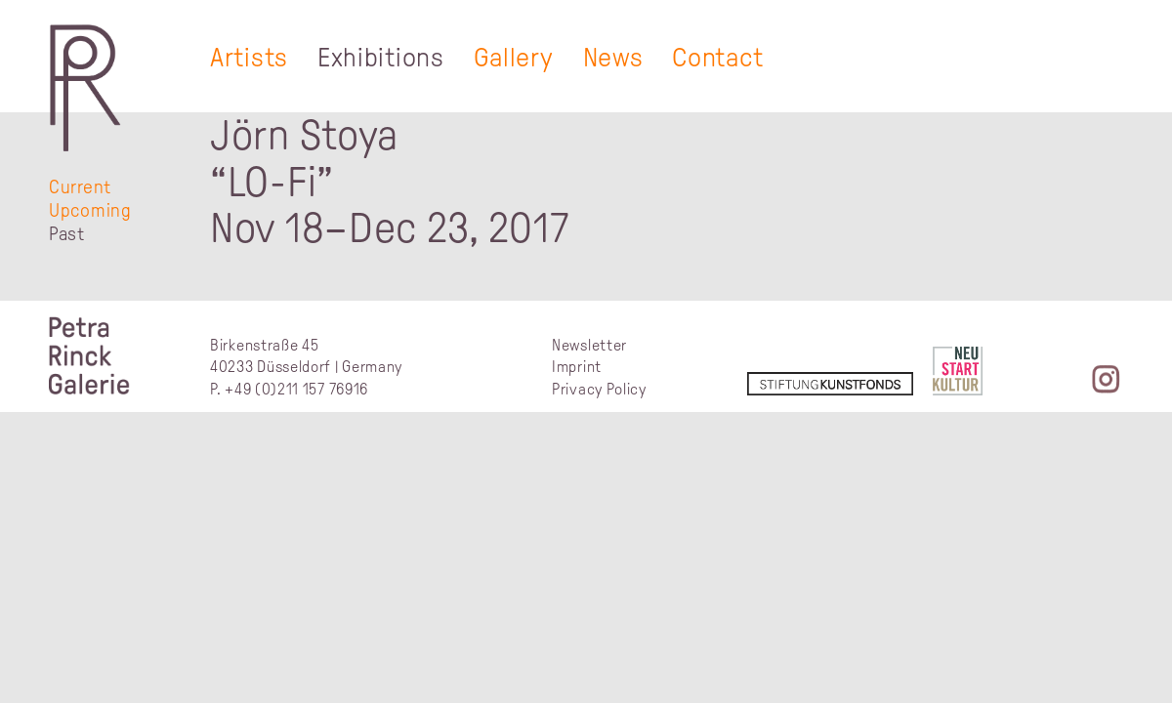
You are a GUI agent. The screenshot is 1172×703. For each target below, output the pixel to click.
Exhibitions (380, 57)
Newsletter (589, 345)
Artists (249, 57)
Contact (717, 57)
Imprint (577, 366)
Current (80, 187)
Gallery (514, 57)
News (613, 57)
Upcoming (90, 210)
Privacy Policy (599, 389)
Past (67, 234)
